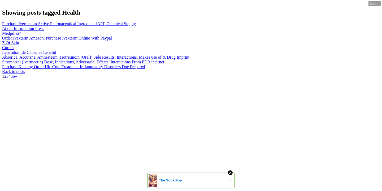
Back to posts (13, 71)
